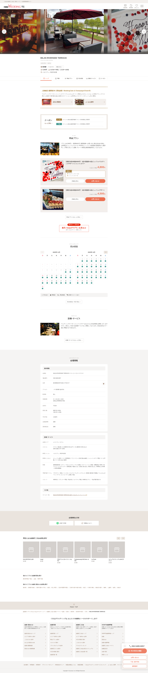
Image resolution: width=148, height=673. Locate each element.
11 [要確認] (96, 265)
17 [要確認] (47, 276)
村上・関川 (54, 587)
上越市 (109, 587)
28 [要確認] (66, 282)
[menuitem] (46, 78)
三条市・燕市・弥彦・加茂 (75, 587)
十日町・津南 (90, 587)
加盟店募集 (80, 664)
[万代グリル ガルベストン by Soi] (82, 552)
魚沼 (84, 587)
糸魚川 (119, 587)
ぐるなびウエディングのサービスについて (95, 664)
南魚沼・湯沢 (99, 587)
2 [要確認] (87, 260)
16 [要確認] (42, 276)
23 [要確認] (42, 282)
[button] (74, 171)
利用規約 (32, 664)
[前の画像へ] (4, 31)
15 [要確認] (70, 271)
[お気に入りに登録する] (125, 646)
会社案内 (26, 664)
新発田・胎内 (31, 587)
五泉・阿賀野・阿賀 (63, 587)
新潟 (67, 611)
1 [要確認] (82, 260)
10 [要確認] (91, 265)
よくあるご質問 (112, 664)
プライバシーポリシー (47, 664)
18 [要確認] (52, 276)
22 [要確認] (70, 276)
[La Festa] (117, 552)
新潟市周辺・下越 (27, 579)
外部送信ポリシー (59, 664)
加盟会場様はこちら (71, 664)
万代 (86, 611)
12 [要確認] (101, 265)
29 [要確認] (70, 282)
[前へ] (42, 252)
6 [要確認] (105, 260)
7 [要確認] (78, 265)
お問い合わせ (135, 657)
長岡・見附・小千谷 (40, 587)
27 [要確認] (61, 282)
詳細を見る (75, 181)
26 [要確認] (56, 282)
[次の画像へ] (144, 31)
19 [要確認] (56, 276)
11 (52, 271)
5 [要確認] (101, 260)
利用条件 (38, 664)
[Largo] (65, 552)
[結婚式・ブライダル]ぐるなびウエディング (34, 611)
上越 (34, 579)
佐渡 (48, 587)
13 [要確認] (105, 265)
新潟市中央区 (79, 611)
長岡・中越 (40, 579)
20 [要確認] (61, 276)
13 (61, 271)
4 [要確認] (96, 260)
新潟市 (24, 587)
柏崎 (105, 587)
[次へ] (106, 252)
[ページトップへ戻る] (74, 606)
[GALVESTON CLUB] (48, 552)
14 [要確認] (66, 271)
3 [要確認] (91, 260)
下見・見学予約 (134, 662)
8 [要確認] (82, 265)
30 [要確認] (42, 287)
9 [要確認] (87, 265)
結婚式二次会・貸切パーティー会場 (55, 611)
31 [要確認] (91, 282)
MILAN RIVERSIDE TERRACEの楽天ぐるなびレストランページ (70, 495)
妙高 (114, 587)
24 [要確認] (47, 282)
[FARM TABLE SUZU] (31, 552)
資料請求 (134, 666)
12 (56, 271)
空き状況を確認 (134, 651)
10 (47, 271)
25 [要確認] (52, 282)
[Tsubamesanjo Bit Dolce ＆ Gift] (99, 552)
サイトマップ (120, 664)
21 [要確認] (66, 276)
